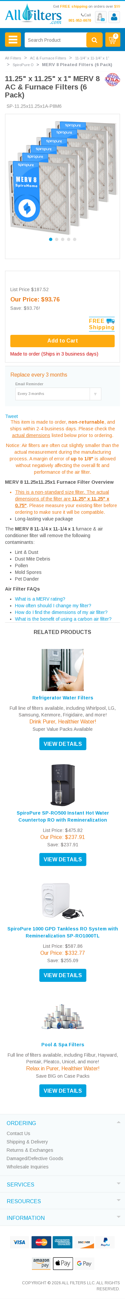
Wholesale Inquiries (28, 1166)
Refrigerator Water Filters (62, 697)
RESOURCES (24, 1201)
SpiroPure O (23, 65)
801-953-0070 (79, 20)
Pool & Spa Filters (62, 1044)
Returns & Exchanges (30, 1150)
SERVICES (20, 1184)
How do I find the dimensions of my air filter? (61, 612)
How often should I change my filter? (53, 605)
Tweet (11, 416)
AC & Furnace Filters (48, 58)
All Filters (13, 58)
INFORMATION (26, 1217)
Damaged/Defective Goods (35, 1158)
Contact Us (18, 1133)
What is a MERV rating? (40, 599)
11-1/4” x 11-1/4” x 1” (92, 58)
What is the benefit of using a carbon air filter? (63, 619)
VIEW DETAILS (63, 744)
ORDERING (21, 1122)
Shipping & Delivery (27, 1141)
